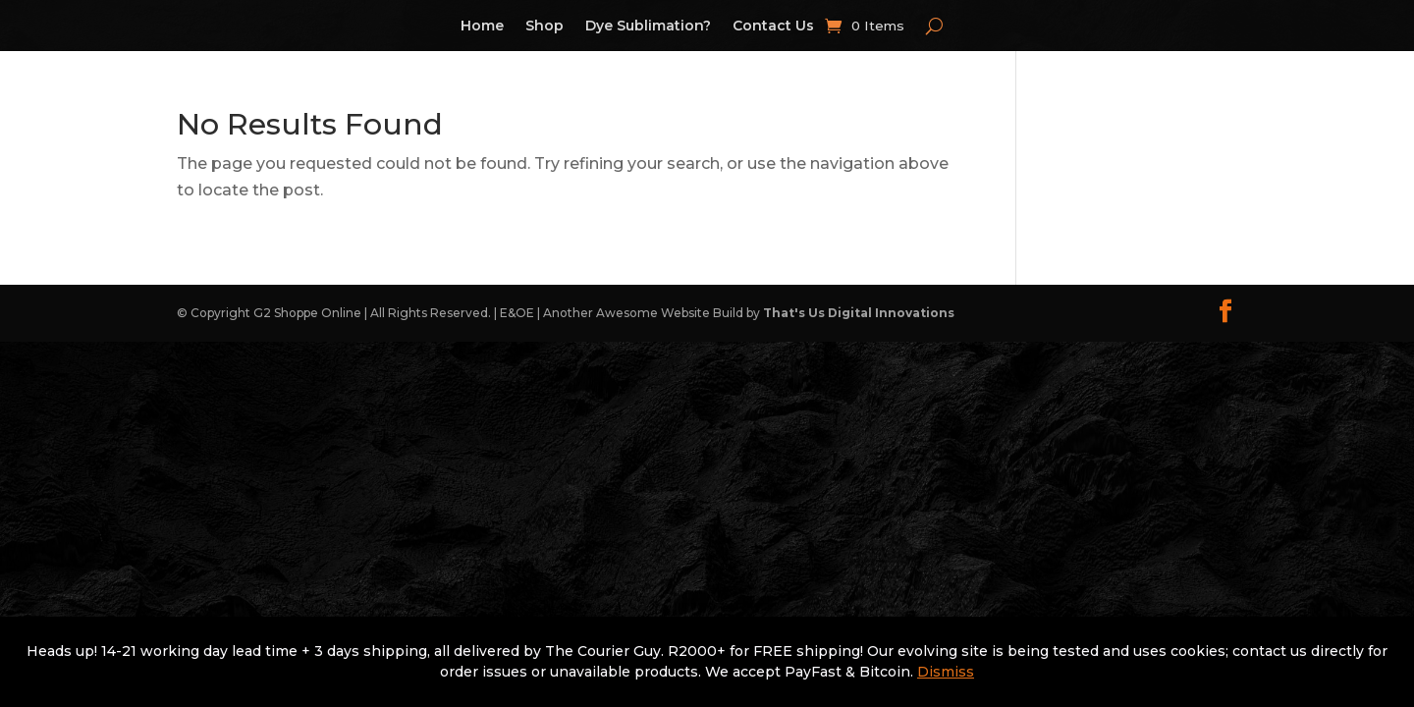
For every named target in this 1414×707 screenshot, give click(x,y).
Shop (544, 26)
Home (482, 26)
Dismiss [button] (945, 671)
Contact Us (773, 26)
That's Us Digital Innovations (858, 312)
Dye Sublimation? (648, 26)
